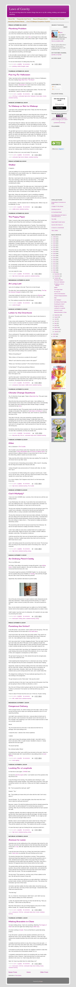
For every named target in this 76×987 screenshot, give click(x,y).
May (55, 323)
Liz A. (61, 32)
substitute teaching (13, 97)
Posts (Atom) (18, 975)
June (55, 321)
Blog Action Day (34, 396)
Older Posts (44, 972)
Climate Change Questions (22, 393)
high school (15, 276)
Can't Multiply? (16, 493)
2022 (54, 245)
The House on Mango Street (37, 451)
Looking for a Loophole (20, 768)
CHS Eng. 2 (15, 96)
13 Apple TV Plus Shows (57, 206)
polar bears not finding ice (36, 411)
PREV (53, 119)
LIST (63, 119)
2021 (54, 247)
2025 (54, 238)
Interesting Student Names (16, 21)
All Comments (56, 89)
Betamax (40, 295)
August (56, 317)
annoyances (15, 385)
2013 (54, 263)
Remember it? (22, 84)
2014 (54, 261)
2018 (54, 253)
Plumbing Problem (17, 28)
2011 (54, 268)
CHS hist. (21, 912)
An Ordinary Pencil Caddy (21, 559)
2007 (54, 336)
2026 (54, 236)
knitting (20, 618)
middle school (15, 209)
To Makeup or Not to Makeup (23, 106)
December (57, 274)
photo (24, 618)
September (57, 315)
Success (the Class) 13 (57, 224)
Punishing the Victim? (19, 626)
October (56, 278)
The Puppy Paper (17, 217)
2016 (54, 257)
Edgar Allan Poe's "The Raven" (26, 79)
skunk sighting (15, 760)
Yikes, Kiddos (54, 230)
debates (26, 157)
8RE (13, 698)
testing (29, 551)
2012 (54, 266)
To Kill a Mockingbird (21, 451)
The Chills (53, 219)
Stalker (12, 165)
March (56, 327)
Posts (54, 86)
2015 (54, 259)
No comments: (26, 64)
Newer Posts (13, 972)
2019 (54, 251)
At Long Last (15, 284)
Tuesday (32, 573)
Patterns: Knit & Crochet (57, 19)
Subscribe (59, 108)
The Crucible (22, 446)
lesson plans (39, 96)
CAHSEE (25, 771)
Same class (15, 853)
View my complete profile (57, 41)
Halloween (33, 96)
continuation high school (24, 96)
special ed (27, 276)
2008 (54, 334)
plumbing (14, 66)
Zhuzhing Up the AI (56, 209)
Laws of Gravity (19, 9)
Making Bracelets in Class (21, 921)
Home (29, 972)
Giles (11, 443)
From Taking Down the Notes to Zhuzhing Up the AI (59, 215)
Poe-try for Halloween (19, 75)
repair (27, 66)
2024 (54, 241)
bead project (15, 618)
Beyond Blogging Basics (40, 19)
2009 (54, 272)
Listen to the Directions (20, 313)
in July (16, 846)
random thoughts (21, 66)
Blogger (41, 981)
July (55, 319)
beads (21, 930)
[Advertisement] (59, 175)
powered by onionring (59, 122)
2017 (54, 255)
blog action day (16, 435)
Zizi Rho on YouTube (56, 54)
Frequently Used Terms (24, 19)
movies (44, 96)
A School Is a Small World (57, 227)
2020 (54, 249)
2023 (54, 243)
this (30, 37)
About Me (11, 19)
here (20, 406)
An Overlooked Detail (56, 212)
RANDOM (58, 119)
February (56, 329)
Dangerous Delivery (18, 706)
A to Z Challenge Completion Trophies (38, 21)
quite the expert (19, 774)
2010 (54, 270)
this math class (33, 631)
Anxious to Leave (17, 840)
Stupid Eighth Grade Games (58, 222)
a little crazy (36, 926)
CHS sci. (22, 435)
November (57, 276)
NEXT (66, 119)
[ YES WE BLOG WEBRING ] (59, 118)
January (56, 331)
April (55, 325)
